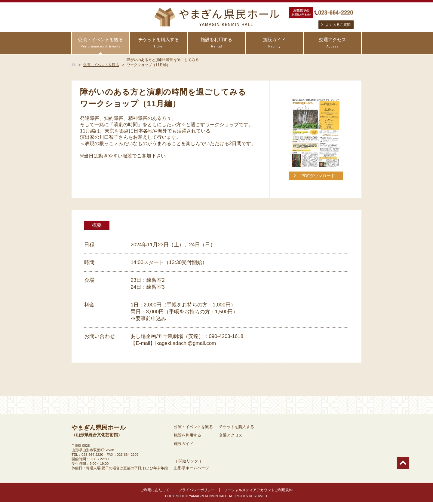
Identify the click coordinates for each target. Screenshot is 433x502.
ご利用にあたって (154, 490)
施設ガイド (274, 43)
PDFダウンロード (318, 175)
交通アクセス (332, 43)
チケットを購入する (158, 43)
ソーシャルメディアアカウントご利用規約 (258, 490)
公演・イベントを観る (100, 43)
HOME (73, 64)
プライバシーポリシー (197, 490)
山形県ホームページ (191, 468)
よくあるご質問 (338, 25)
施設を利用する (216, 43)
